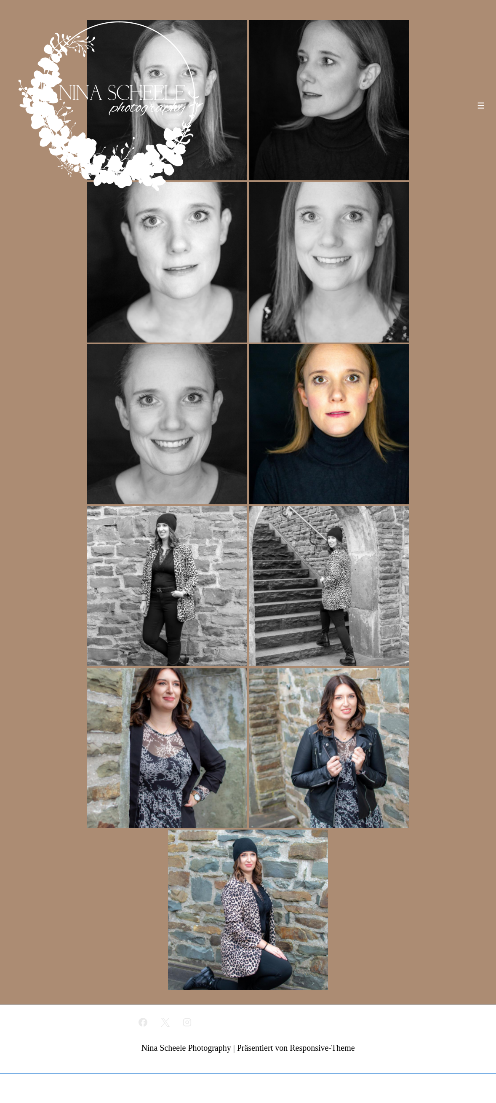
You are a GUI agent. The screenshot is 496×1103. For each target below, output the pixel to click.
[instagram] (187, 1022)
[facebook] (143, 1022)
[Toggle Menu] (481, 105)
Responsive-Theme (322, 1047)
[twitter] (165, 1022)
